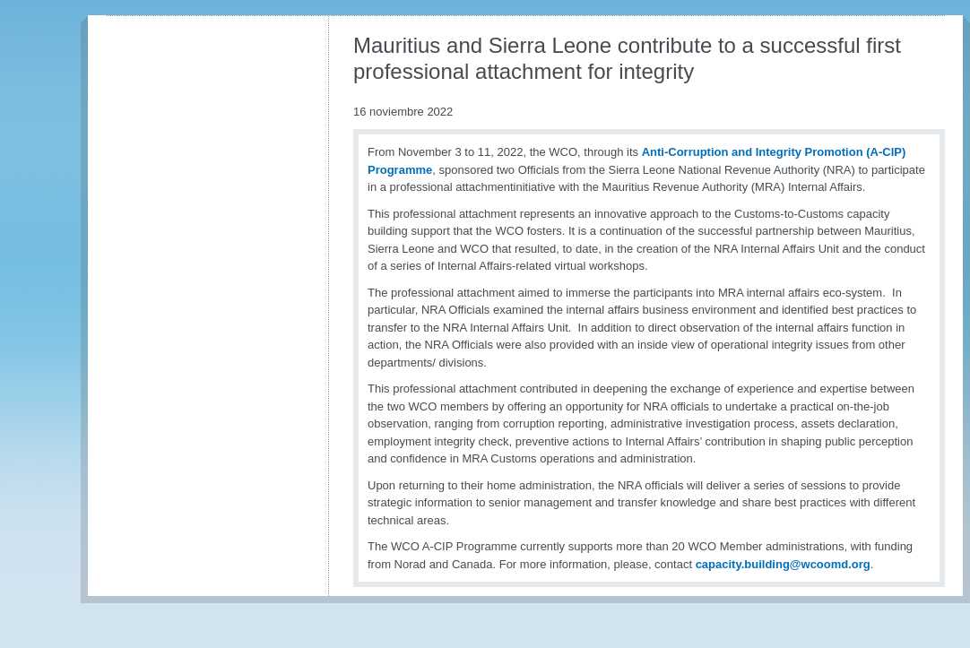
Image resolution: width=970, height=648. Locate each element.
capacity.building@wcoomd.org (783, 564)
